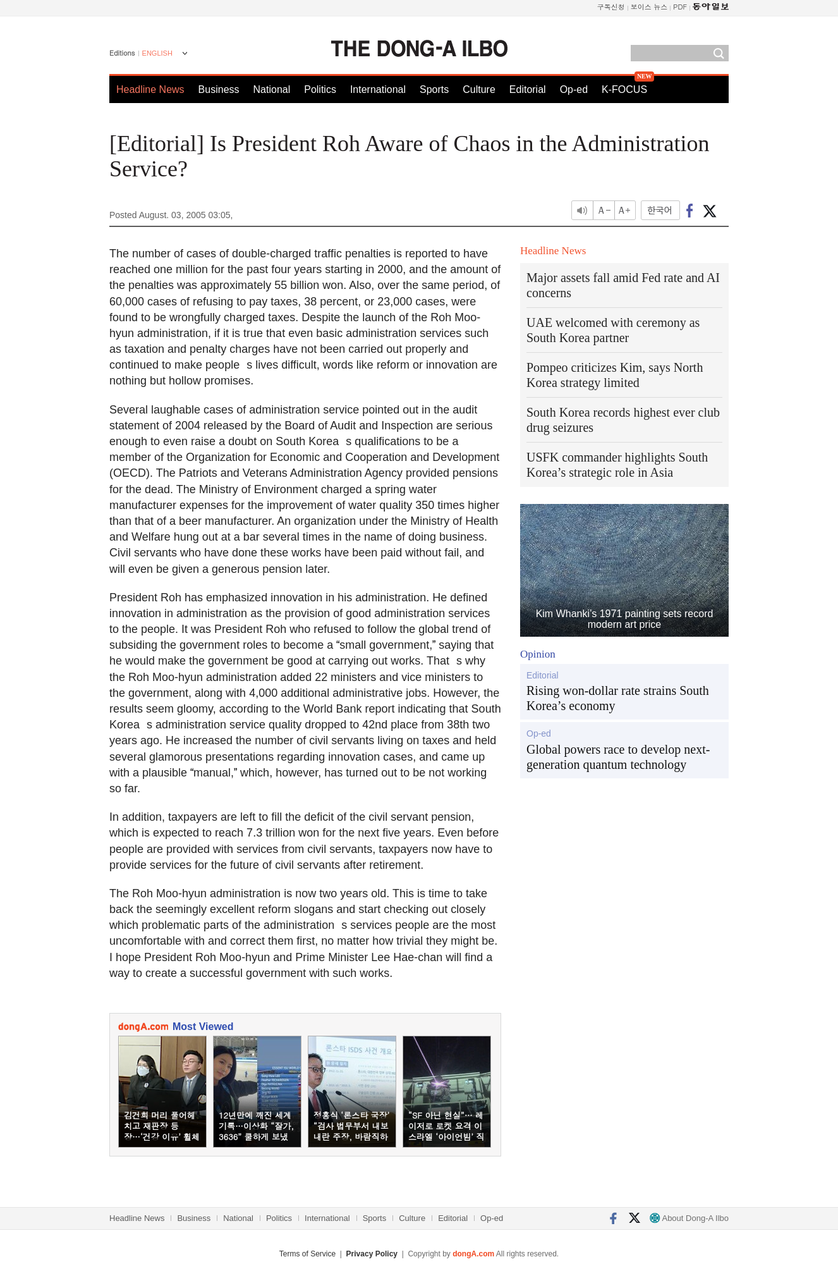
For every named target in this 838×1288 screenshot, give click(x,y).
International (378, 89)
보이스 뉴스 (649, 6)
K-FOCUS (624, 89)
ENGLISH (157, 53)
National (272, 89)
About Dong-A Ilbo (689, 1218)
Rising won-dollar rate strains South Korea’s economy (617, 698)
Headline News (150, 89)
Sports (434, 89)
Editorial (527, 89)
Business (219, 89)
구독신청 (611, 6)
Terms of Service (307, 1253)
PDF (680, 6)
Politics (320, 89)
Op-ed (574, 89)
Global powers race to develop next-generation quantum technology (618, 756)
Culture (479, 89)
